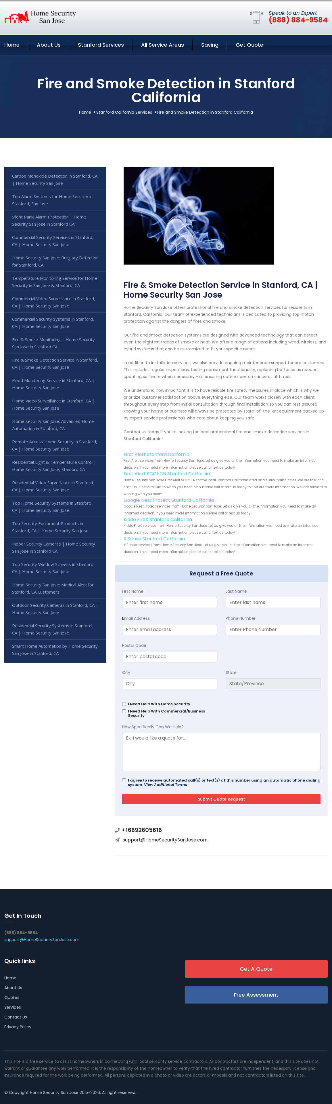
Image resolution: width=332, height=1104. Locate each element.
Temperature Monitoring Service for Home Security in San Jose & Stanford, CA (54, 281)
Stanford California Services (124, 112)
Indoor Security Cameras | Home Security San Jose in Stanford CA (53, 547)
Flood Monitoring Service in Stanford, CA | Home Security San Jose (53, 383)
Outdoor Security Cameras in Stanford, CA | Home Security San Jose (55, 608)
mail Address (136, 618)
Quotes (11, 997)
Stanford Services (101, 44)
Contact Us (15, 1017)
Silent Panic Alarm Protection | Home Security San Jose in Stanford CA (49, 220)
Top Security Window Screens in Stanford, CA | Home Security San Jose (53, 567)
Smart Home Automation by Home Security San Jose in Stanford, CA (55, 649)
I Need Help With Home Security (159, 704)
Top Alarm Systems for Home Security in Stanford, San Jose (52, 199)
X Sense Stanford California (154, 538)
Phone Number (241, 618)
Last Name (236, 591)
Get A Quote (256, 968)
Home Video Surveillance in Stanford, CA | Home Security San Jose (53, 404)
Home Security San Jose (54, 1092)
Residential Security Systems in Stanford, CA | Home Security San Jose (52, 629)
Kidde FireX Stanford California (158, 519)
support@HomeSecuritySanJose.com (165, 840)
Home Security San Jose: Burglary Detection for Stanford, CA (55, 261)
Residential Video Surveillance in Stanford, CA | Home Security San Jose (53, 486)
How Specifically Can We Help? (153, 727)
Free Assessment (256, 994)
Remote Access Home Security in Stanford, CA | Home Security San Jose (54, 445)
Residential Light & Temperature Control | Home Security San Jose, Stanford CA (54, 465)
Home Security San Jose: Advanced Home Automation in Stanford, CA (53, 424)
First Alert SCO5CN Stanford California (167, 473)
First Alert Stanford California (156, 454)
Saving (209, 44)
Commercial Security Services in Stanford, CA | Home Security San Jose (52, 240)
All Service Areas (162, 44)
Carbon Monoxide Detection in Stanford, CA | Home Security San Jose (54, 179)
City (126, 672)
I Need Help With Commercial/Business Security (166, 713)
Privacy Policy (17, 1027)
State (231, 672)
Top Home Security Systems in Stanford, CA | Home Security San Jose (52, 506)
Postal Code (134, 645)
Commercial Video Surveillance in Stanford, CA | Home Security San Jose (53, 302)
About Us (49, 44)
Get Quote (249, 44)
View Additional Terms (165, 784)
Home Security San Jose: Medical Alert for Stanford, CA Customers (53, 588)
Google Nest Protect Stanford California (169, 500)
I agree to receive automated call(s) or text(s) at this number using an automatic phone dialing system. (224, 782)
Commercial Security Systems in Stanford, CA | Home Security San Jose (53, 322)
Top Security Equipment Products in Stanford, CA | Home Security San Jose (50, 526)
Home (12, 44)
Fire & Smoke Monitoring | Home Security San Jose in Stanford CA (53, 343)
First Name (132, 591)
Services (12, 1007)
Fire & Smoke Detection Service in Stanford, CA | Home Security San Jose (55, 363)
